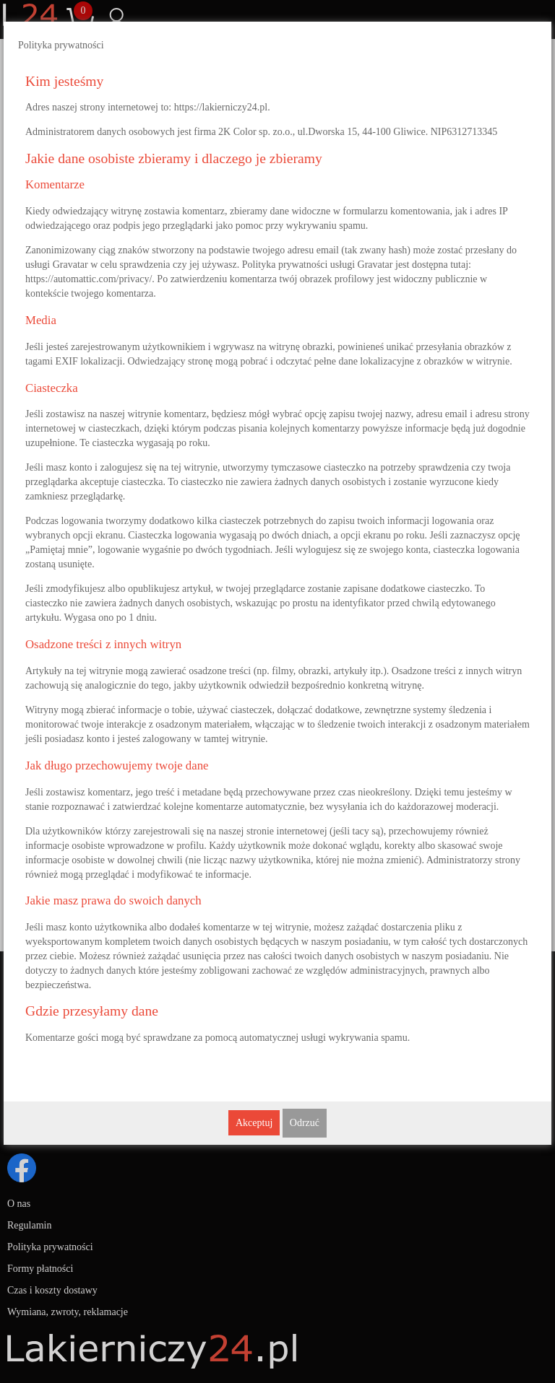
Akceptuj (254, 1122)
